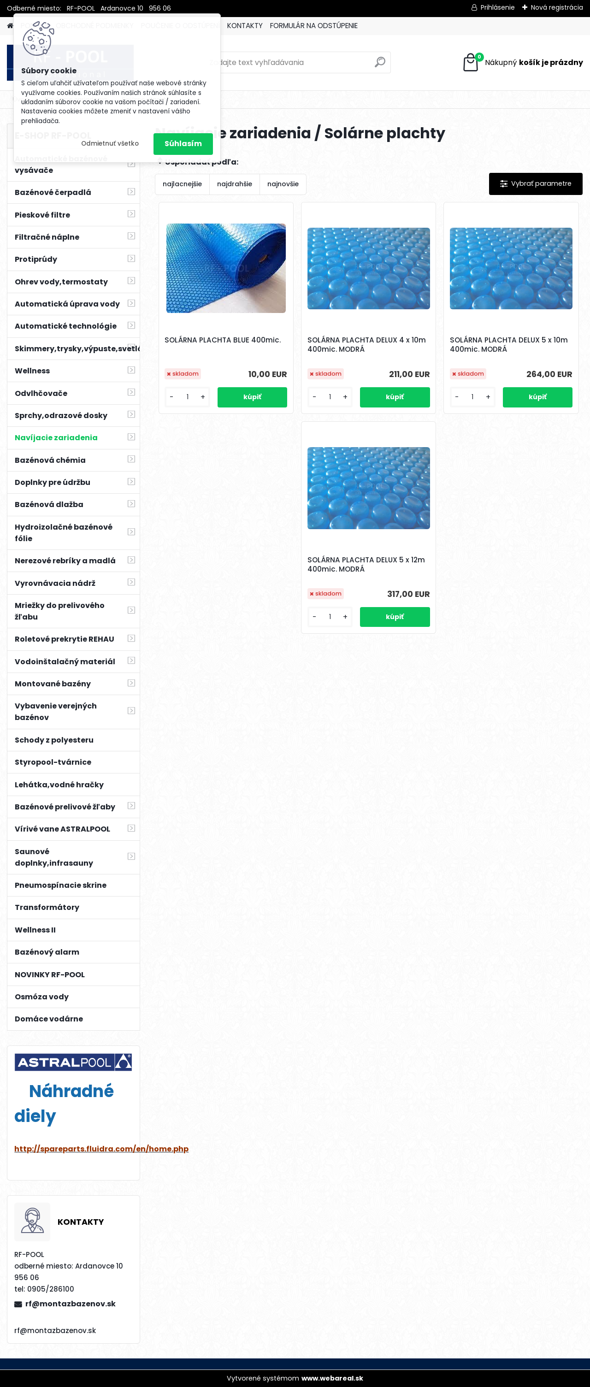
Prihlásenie (498, 7)
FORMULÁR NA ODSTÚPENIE (314, 25)
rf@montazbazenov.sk (70, 1303)
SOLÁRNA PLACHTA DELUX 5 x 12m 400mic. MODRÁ (366, 564)
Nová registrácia (557, 7)
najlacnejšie (182, 184)
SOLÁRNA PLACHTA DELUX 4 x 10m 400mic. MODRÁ (366, 345)
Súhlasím (183, 143)
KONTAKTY (245, 25)
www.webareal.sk (332, 1378)
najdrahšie (234, 184)
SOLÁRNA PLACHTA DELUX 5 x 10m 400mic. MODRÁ (509, 345)
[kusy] (187, 397)
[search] (380, 66)
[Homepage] (10, 26)
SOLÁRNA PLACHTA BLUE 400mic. (223, 340)
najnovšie (283, 184)
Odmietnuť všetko (110, 143)
